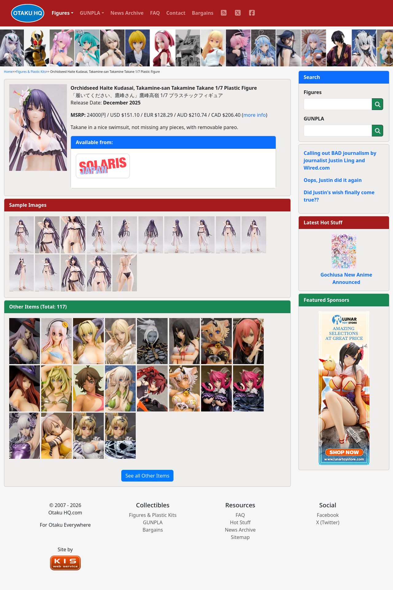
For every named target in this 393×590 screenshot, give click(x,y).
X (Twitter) (328, 522)
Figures (313, 92)
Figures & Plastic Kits (31, 71)
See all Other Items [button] (147, 475)
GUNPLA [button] (90, 13)
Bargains (202, 13)
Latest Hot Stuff (323, 222)
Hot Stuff (240, 522)
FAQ (155, 13)
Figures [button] (61, 13)
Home (8, 71)
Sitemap (240, 537)
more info (254, 115)
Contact (175, 13)
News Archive (127, 13)
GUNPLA (314, 118)
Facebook (328, 515)
